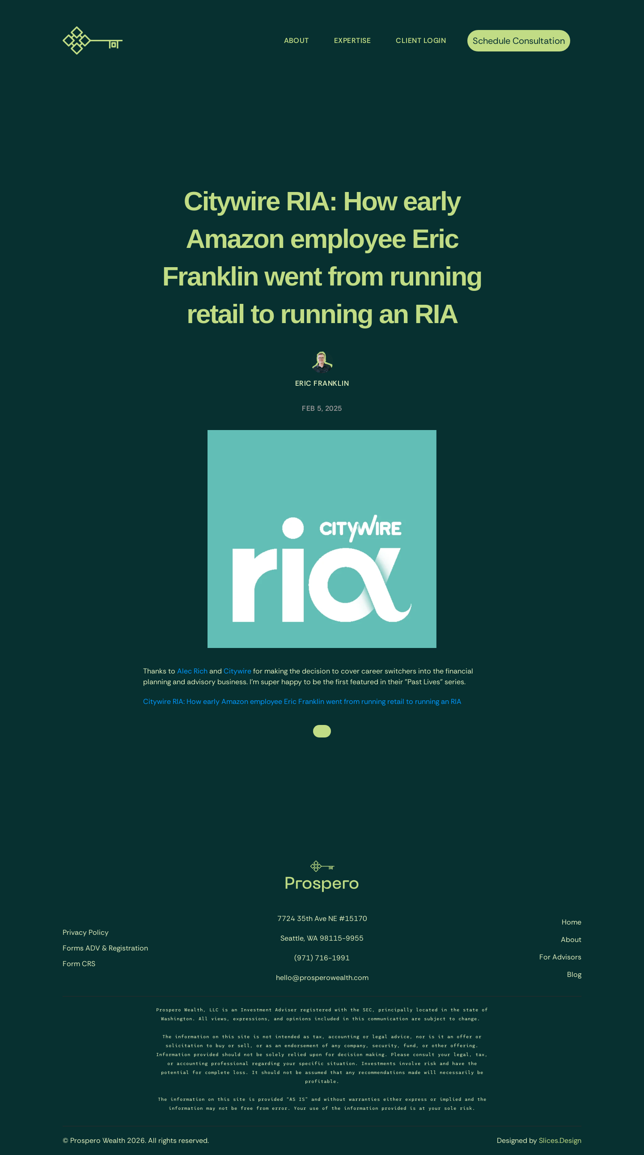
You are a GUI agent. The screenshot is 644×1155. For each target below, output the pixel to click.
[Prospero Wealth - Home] (93, 40)
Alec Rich (192, 671)
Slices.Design (560, 1140)
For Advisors (560, 957)
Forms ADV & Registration (105, 948)
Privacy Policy (86, 932)
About (571, 939)
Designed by (518, 1140)
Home (571, 922)
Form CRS (79, 963)
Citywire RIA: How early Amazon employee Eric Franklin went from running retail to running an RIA (302, 701)
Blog (574, 974)
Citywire (237, 671)
